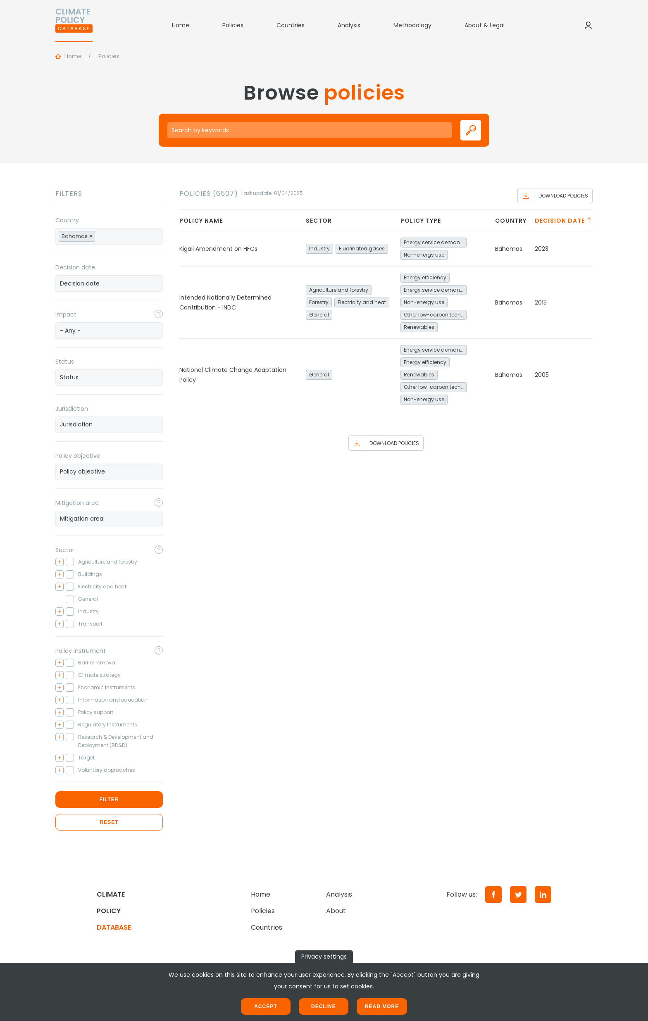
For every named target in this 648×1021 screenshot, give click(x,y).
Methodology (412, 25)
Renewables (419, 327)
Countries (290, 25)
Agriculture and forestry (338, 289)
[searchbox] (106, 236)
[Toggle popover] (159, 314)
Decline (323, 1006)
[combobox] (109, 236)
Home (180, 25)
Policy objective (77, 456)
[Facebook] (493, 894)
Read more (382, 1006)
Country (67, 220)
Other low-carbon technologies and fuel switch (435, 314)
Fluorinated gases (362, 248)
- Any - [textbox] (70, 330)
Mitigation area (77, 503)
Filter (109, 799)
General (319, 314)
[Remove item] (91, 236)
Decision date (75, 267)
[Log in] (588, 25)
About (336, 911)
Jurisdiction (71, 409)
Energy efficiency (425, 277)
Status (64, 361)
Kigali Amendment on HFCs (218, 249)
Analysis (349, 25)
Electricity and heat (362, 302)
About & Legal (485, 25)
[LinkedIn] (543, 894)
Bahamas (508, 249)
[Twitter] (518, 894)
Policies (232, 25)
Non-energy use (424, 254)
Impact (65, 314)
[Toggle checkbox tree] (59, 562)
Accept (265, 1006)
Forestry (319, 302)
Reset (109, 822)
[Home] (74, 25)
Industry (319, 248)
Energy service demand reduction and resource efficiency (435, 242)
